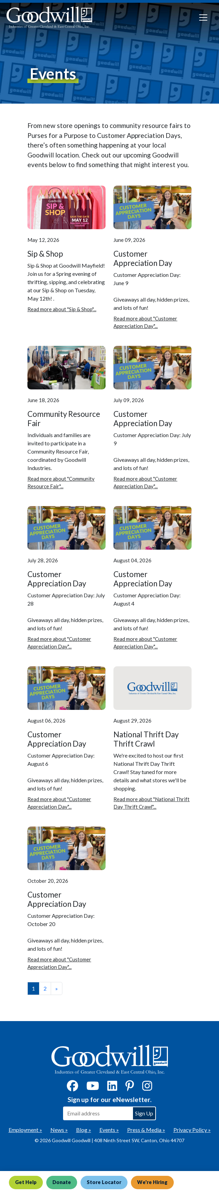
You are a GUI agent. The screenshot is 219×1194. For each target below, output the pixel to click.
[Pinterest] (129, 1088)
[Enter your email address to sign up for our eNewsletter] (97, 1113)
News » (59, 1129)
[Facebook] (72, 1088)
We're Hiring (155, 1182)
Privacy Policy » (192, 1129)
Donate (63, 1182)
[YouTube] (92, 1088)
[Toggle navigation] (203, 17)
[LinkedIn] (112, 1088)
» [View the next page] (56, 988)
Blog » (83, 1129)
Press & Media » (146, 1129)
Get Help (26, 1182)
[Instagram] (147, 1088)
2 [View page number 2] (45, 988)
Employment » (25, 1129)
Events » (109, 1129)
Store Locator (106, 1182)
